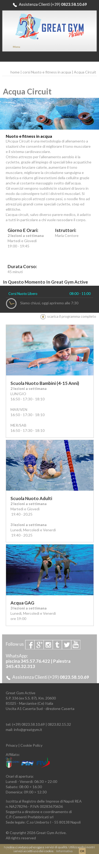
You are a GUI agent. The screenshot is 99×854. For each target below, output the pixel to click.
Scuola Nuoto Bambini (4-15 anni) (44, 383)
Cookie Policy (31, 745)
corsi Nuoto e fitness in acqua (47, 72)
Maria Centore (67, 235)
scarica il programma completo (68, 316)
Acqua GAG (22, 603)
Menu (16, 46)
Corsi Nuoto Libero (22, 293)
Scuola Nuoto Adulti (31, 498)
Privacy (12, 745)
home (15, 72)
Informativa (64, 851)
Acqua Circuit (85, 72)
